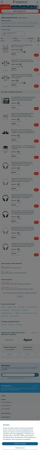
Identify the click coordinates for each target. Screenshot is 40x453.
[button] (37, 423)
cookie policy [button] (20, 433)
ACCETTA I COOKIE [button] (20, 443)
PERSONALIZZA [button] (20, 448)
